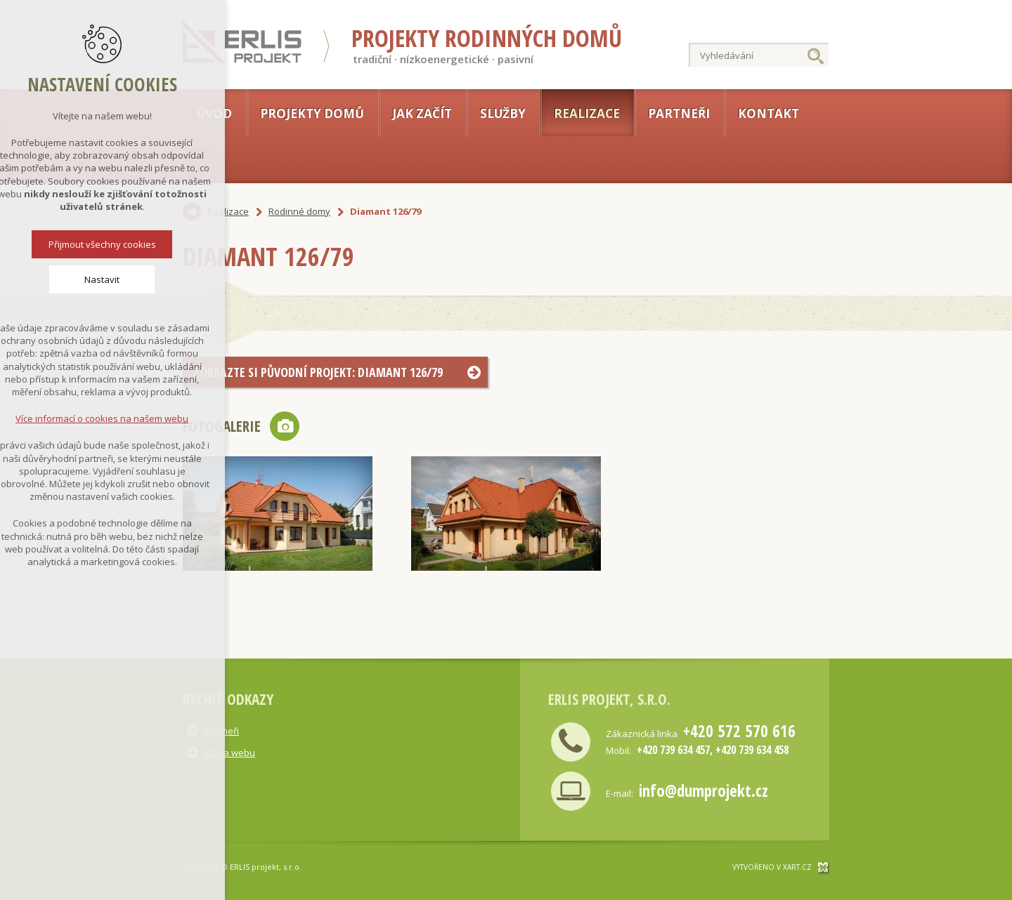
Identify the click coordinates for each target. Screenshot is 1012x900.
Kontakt (768, 113)
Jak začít (422, 113)
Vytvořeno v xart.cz (772, 867)
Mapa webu (230, 752)
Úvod (214, 113)
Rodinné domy (299, 211)
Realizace (587, 113)
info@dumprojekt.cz (703, 790)
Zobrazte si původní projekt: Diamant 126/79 (318, 372)
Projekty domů (312, 113)
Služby (503, 113)
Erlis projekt (243, 41)
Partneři (679, 113)
